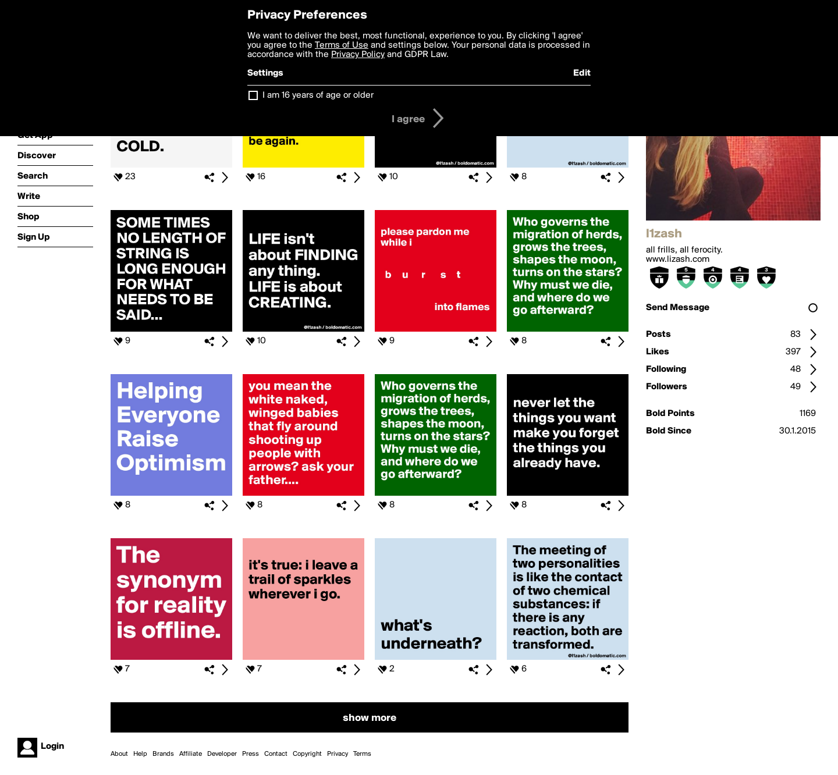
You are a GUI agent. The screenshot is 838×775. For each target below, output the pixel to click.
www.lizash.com (677, 259)
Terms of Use (341, 45)
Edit (582, 73)
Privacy (337, 754)
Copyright (307, 754)
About (119, 754)
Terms (362, 754)
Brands (163, 754)
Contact (275, 754)
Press (250, 754)
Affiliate (190, 754)
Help (140, 754)
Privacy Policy (358, 54)
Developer (222, 754)
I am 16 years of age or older (318, 95)
